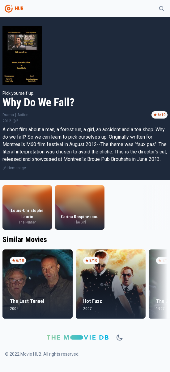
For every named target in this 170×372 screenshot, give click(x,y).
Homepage (16, 168)
